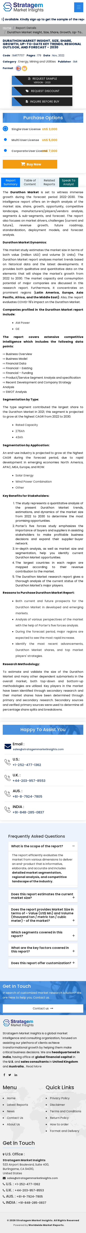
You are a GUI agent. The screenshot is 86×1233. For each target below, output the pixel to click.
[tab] (43, 846)
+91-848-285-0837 (28, 812)
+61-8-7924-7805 (27, 796)
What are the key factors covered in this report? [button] (40, 950)
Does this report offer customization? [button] (41, 963)
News (11, 1111)
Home (7, 28)
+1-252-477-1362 (26, 765)
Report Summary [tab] (10, 182)
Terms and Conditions (65, 1111)
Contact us (43, 1008)
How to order (59, 1124)
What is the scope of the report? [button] (37, 846)
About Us (13, 1124)
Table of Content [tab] (30, 182)
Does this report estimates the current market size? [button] (42, 896)
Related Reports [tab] (49, 182)
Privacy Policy (60, 1098)
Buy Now (30, 164)
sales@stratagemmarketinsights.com (38, 749)
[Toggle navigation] (78, 7)
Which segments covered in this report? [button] (36, 934)
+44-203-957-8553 (28, 780)
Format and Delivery (64, 1131)
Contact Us (15, 1118)
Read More (34, 1066)
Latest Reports (17, 1105)
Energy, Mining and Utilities (37, 61)
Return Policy (59, 1118)
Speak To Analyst (68, 182)
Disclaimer (57, 1105)
